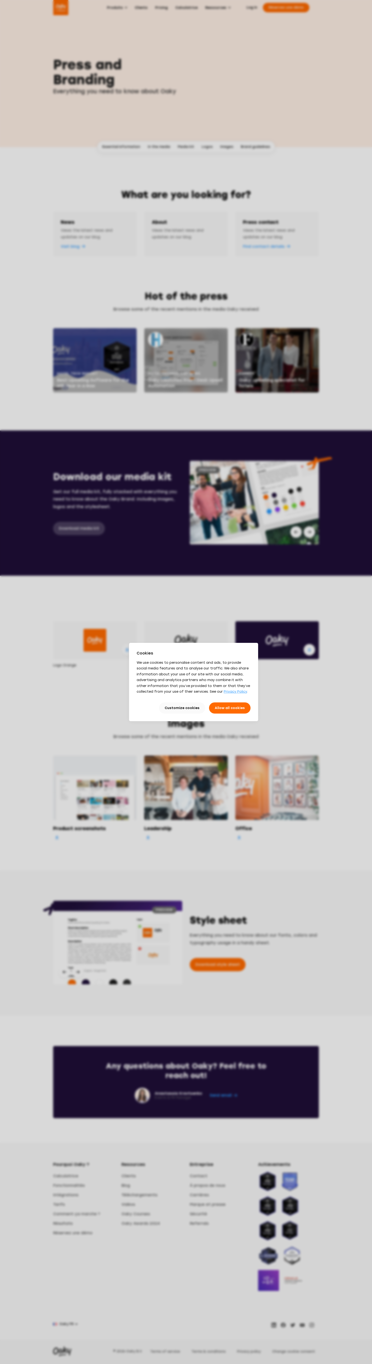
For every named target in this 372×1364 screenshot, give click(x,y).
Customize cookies (182, 708)
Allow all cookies (230, 708)
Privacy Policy (235, 692)
